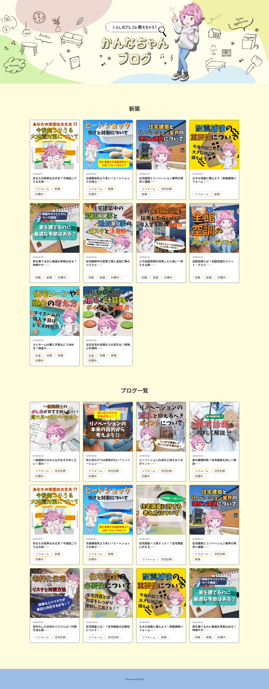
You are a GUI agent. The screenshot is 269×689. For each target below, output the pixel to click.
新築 (57, 189)
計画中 (39, 194)
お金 (38, 355)
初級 (38, 277)
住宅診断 (166, 189)
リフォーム (42, 189)
